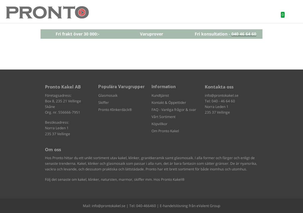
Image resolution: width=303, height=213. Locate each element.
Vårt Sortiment (163, 116)
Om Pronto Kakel (165, 130)
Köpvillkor (159, 123)
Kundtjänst (160, 95)
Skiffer (103, 102)
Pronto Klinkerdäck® (115, 109)
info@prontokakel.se (221, 95)
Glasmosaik (107, 95)
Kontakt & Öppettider (169, 102)
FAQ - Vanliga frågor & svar (174, 109)
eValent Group (208, 205)
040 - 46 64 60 (223, 101)
